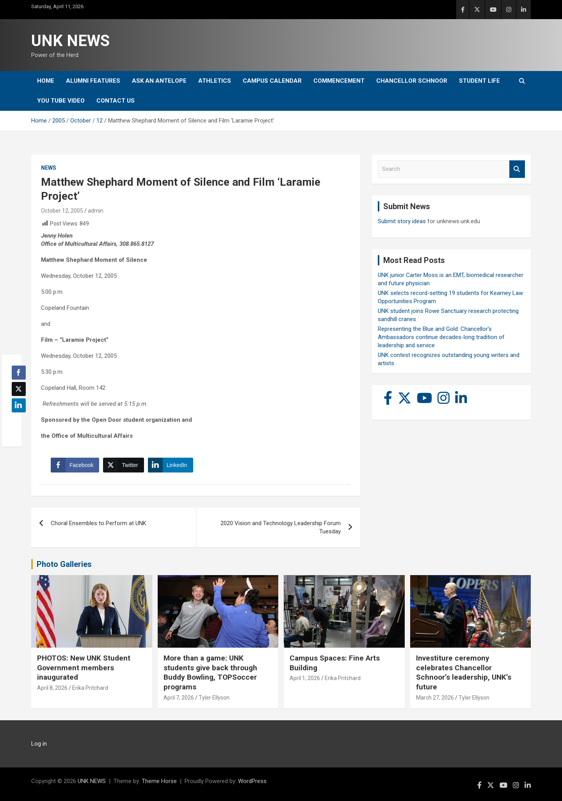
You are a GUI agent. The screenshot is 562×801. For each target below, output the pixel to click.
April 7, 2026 (179, 697)
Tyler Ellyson (214, 697)
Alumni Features (93, 80)
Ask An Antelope (159, 80)
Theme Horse (159, 781)
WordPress (252, 781)
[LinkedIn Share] (170, 465)
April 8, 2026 (52, 688)
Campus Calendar (272, 80)
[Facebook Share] (75, 465)
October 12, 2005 (62, 211)
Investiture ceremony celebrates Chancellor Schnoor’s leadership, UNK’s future (463, 672)
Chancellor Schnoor (411, 80)
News (48, 168)
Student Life (479, 80)
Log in (39, 743)
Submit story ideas (402, 221)
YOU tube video (61, 100)
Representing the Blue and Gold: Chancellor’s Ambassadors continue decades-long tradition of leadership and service (441, 337)
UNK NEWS (70, 41)
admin (95, 211)
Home (45, 80)
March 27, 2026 (435, 697)
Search (517, 169)
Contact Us (115, 100)
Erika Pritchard (90, 688)
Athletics (214, 80)
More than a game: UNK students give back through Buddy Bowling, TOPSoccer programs (210, 672)
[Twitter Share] (123, 465)
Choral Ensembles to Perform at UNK (98, 523)
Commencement (339, 80)
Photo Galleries (64, 564)
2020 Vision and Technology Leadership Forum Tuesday (281, 527)
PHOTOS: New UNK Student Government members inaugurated (83, 668)
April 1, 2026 (305, 678)
